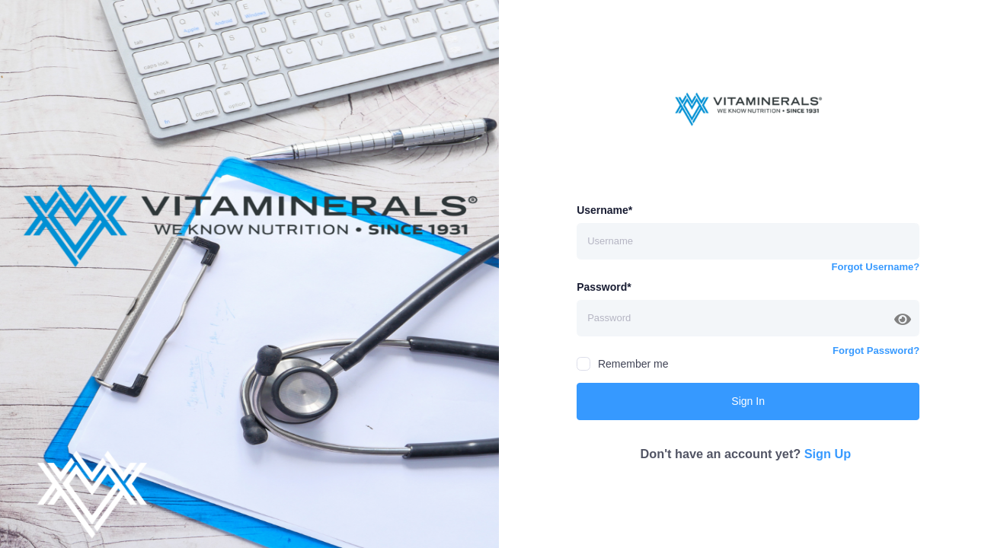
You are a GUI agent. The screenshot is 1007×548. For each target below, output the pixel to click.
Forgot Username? (876, 266)
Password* (604, 287)
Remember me (622, 364)
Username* (604, 210)
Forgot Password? (876, 350)
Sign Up (827, 453)
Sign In (748, 401)
